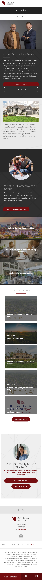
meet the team (21, 84)
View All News (21, 419)
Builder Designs (35, 544)
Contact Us (21, 89)
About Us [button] (20, 17)
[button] (34, 3)
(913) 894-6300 (22, 529)
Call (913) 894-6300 (21, 480)
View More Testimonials (16, 209)
